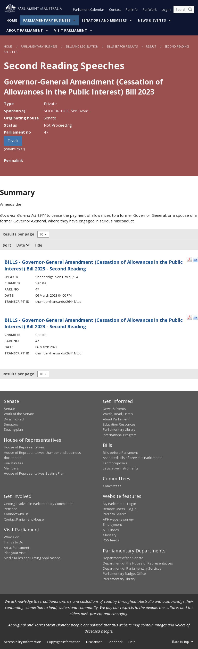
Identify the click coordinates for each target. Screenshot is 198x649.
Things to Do (13, 542)
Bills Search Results (122, 46)
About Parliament (24, 30)
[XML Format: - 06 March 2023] (195, 317)
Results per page (18, 234)
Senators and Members (104, 20)
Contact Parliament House (24, 519)
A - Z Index (111, 530)
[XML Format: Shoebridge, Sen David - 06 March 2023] (195, 259)
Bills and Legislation (81, 46)
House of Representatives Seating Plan (34, 473)
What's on (11, 537)
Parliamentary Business (47, 20)
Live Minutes (13, 463)
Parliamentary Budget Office (124, 573)
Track (13, 141)
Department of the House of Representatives (138, 563)
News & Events (152, 20)
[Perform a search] (190, 10)
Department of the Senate (123, 558)
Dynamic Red (14, 419)
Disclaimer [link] (94, 642)
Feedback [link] (115, 642)
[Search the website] (184, 10)
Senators (11, 424)
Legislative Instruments (120, 468)
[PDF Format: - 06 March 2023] (189, 317)
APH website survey (118, 519)
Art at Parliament (16, 547)
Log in (166, 9)
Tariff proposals (115, 463)
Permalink (13, 160)
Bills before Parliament (120, 452)
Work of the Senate (19, 414)
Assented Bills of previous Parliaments (132, 458)
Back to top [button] (183, 641)
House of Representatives (24, 447)
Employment (112, 524)
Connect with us (16, 514)
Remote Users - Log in (120, 509)
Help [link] (132, 642)
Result (151, 46)
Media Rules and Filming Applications (32, 558)
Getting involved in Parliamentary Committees (38, 503)
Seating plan (13, 429)
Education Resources (119, 424)
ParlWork (150, 9)
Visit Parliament (70, 30)
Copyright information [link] (63, 642)
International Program (119, 434)
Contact (115, 9)
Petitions (11, 509)
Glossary (109, 535)
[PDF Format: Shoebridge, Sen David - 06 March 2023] (189, 259)
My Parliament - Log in (119, 503)
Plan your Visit (15, 552)
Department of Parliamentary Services (132, 568)
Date (22, 245)
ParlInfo (132, 9)
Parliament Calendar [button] (88, 9)
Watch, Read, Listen (118, 414)
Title (38, 245)
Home (11, 20)
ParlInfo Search (115, 514)
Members (11, 468)
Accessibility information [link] (22, 642)
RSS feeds (111, 540)
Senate (9, 408)
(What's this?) (14, 149)
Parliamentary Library (119, 429)
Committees (112, 486)
